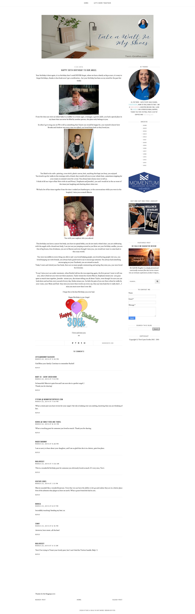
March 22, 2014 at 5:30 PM (47, 359)
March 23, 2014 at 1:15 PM (46, 483)
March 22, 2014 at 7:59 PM (47, 401)
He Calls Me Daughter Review (144, 246)
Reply (37, 368)
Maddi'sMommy (41, 441)
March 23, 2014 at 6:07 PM (46, 506)
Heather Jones (40, 481)
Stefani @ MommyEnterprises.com (49, 399)
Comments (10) (108, 343)
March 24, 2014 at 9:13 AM (46, 546)
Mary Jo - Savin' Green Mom (46, 377)
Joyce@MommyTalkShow (45, 357)
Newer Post (40, 600)
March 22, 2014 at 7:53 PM (47, 379)
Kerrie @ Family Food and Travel (48, 422)
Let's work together (102, 3)
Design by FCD (110, 610)
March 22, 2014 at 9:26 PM (47, 444)
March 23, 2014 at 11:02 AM (47, 464)
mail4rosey (39, 461)
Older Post (117, 600)
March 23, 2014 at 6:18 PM (46, 526)
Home (86, 3)
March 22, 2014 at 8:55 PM (47, 424)
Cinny (37, 523)
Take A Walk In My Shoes (94, 610)
